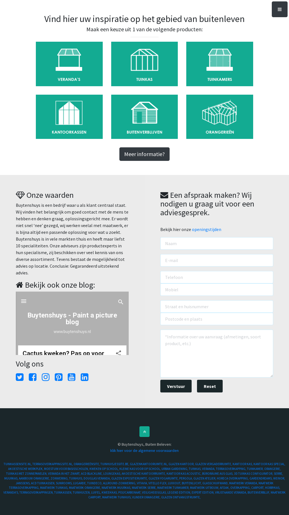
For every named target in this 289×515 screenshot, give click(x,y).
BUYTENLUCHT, (192, 483)
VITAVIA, (142, 483)
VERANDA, (209, 469)
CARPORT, (258, 488)
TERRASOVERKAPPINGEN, (36, 492)
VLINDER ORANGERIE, (146, 497)
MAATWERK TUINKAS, (54, 488)
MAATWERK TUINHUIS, (117, 497)
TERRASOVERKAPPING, (231, 469)
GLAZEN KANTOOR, (181, 464)
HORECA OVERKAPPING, (233, 478)
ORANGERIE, (272, 469)
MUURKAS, (11, 478)
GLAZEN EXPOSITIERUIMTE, (129, 478)
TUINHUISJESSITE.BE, (115, 464)
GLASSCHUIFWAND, (215, 483)
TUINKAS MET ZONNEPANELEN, (27, 474)
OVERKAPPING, (240, 488)
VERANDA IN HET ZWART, (64, 474)
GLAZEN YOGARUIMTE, (163, 478)
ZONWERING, (60, 478)
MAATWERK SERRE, (144, 488)
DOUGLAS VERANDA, (97, 478)
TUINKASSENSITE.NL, (18, 464)
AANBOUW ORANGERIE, (35, 478)
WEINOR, (279, 478)
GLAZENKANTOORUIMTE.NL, (149, 464)
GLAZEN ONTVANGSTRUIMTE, (181, 497)
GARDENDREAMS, (261, 478)
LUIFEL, (96, 492)
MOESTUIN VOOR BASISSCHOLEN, (66, 469)
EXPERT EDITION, (203, 492)
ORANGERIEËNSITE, (87, 464)
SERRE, (278, 474)
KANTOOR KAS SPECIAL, (269, 464)
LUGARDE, (80, 483)
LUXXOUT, (175, 483)
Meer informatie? (144, 153)
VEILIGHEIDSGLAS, (154, 492)
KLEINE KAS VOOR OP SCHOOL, (140, 469)
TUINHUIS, (76, 478)
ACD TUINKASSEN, (43, 483)
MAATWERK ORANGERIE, (85, 488)
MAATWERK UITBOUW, (205, 488)
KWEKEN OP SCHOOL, (104, 469)
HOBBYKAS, (272, 488)
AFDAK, (225, 488)
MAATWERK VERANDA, (244, 483)
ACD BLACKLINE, (92, 474)
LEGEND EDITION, (179, 492)
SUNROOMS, (64, 483)
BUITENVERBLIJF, (259, 492)
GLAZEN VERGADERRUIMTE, (214, 464)
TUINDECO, (95, 483)
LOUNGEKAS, (112, 474)
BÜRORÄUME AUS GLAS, (218, 474)
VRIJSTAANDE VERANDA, (231, 492)
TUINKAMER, (255, 469)
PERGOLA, (186, 478)
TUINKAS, (195, 469)
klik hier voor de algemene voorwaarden (144, 450)
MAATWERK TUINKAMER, (173, 488)
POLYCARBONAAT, (130, 492)
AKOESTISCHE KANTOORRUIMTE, (144, 474)
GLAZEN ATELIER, (205, 478)
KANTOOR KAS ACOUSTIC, (184, 474)
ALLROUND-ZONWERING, (120, 483)
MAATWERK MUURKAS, (117, 488)
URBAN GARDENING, (175, 469)
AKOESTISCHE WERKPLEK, (26, 469)
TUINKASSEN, (63, 492)
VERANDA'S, (11, 492)
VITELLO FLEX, (158, 483)
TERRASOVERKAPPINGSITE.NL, (53, 464)
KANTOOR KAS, (243, 464)
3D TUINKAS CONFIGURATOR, (254, 474)
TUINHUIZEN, (82, 492)
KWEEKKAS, (110, 492)
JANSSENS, (23, 483)
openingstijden (206, 229)
